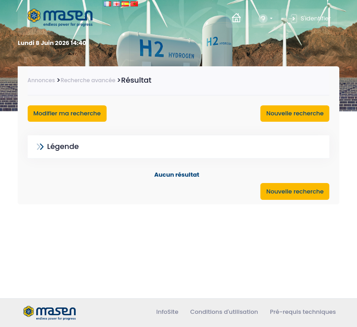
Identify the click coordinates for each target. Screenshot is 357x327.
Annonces (41, 80)
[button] (265, 18)
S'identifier (309, 18)
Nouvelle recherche (294, 113)
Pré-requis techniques (303, 311)
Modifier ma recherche (67, 113)
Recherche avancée (88, 80)
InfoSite (167, 311)
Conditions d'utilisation (224, 311)
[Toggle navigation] (25, 60)
